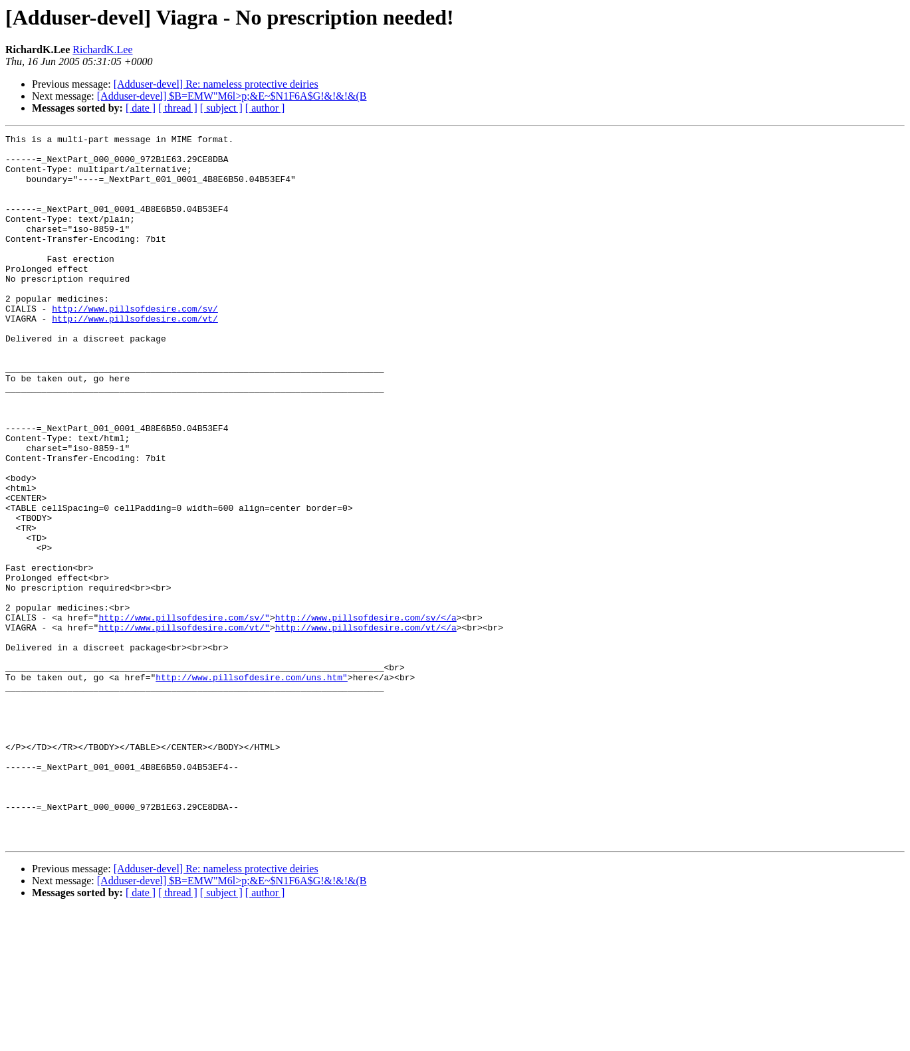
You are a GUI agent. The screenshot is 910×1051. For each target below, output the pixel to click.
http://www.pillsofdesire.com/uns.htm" (252, 787)
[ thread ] (177, 108)
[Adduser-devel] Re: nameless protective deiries (216, 84)
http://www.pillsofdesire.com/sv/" (183, 715)
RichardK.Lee (102, 49)
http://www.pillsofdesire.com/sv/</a (366, 715)
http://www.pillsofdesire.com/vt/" (183, 727)
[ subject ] (221, 108)
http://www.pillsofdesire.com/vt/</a (366, 727)
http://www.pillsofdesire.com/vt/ (135, 356)
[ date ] (141, 108)
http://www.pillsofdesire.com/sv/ (135, 344)
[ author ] (265, 108)
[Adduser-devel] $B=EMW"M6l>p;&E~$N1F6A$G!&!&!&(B (232, 96)
